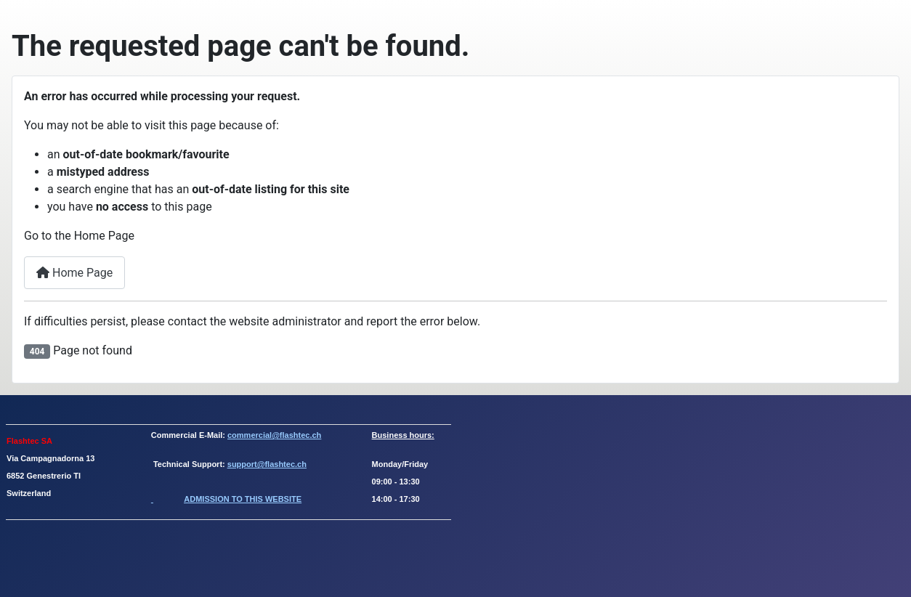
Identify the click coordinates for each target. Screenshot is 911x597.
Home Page (74, 273)
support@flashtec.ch (267, 464)
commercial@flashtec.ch (274, 435)
